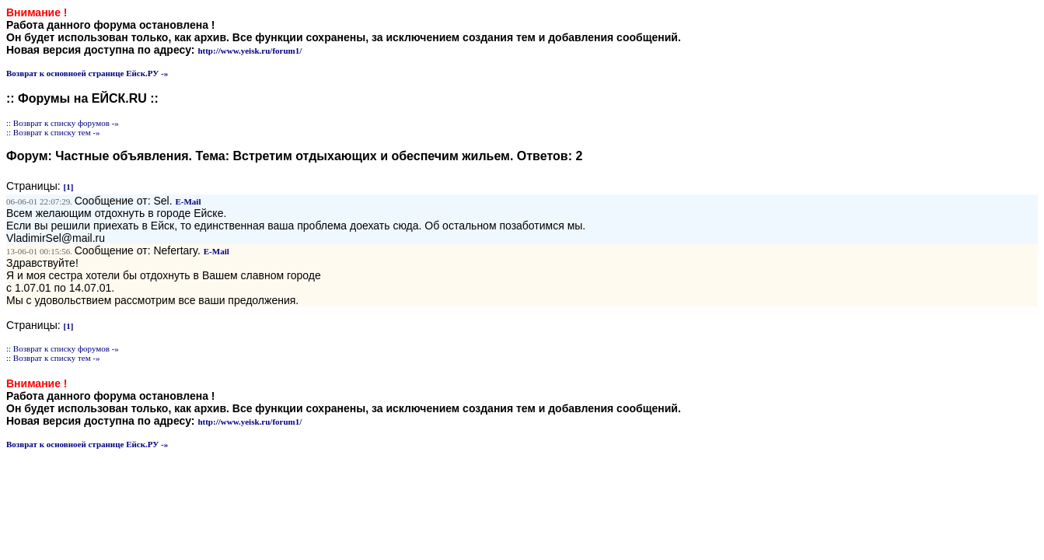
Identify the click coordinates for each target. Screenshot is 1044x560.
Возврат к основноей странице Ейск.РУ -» (87, 73)
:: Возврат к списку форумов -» (62, 123)
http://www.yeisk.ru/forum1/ (249, 50)
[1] (69, 186)
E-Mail (188, 201)
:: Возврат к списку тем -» (53, 132)
